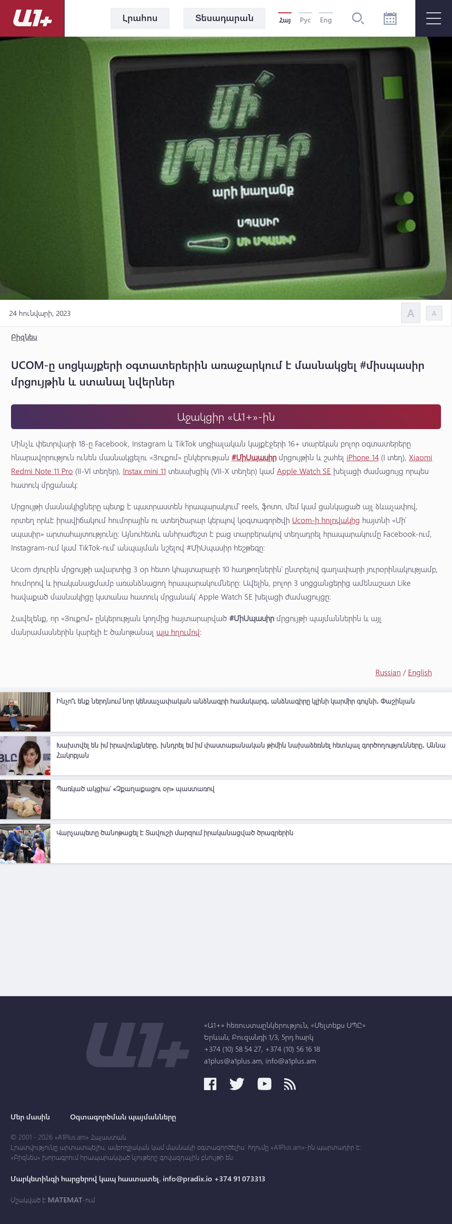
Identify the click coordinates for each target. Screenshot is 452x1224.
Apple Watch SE (304, 471)
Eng (326, 20)
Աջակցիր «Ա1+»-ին (226, 416)
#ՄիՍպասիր (254, 457)
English (420, 672)
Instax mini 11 (144, 471)
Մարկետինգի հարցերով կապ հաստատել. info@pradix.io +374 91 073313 (138, 1178)
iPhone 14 (363, 457)
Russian (388, 672)
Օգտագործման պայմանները (123, 1116)
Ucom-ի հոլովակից (326, 520)
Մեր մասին (30, 1116)
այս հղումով (178, 632)
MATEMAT (65, 1199)
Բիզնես (24, 336)
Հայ (285, 20)
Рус (305, 20)
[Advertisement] (226, 932)
